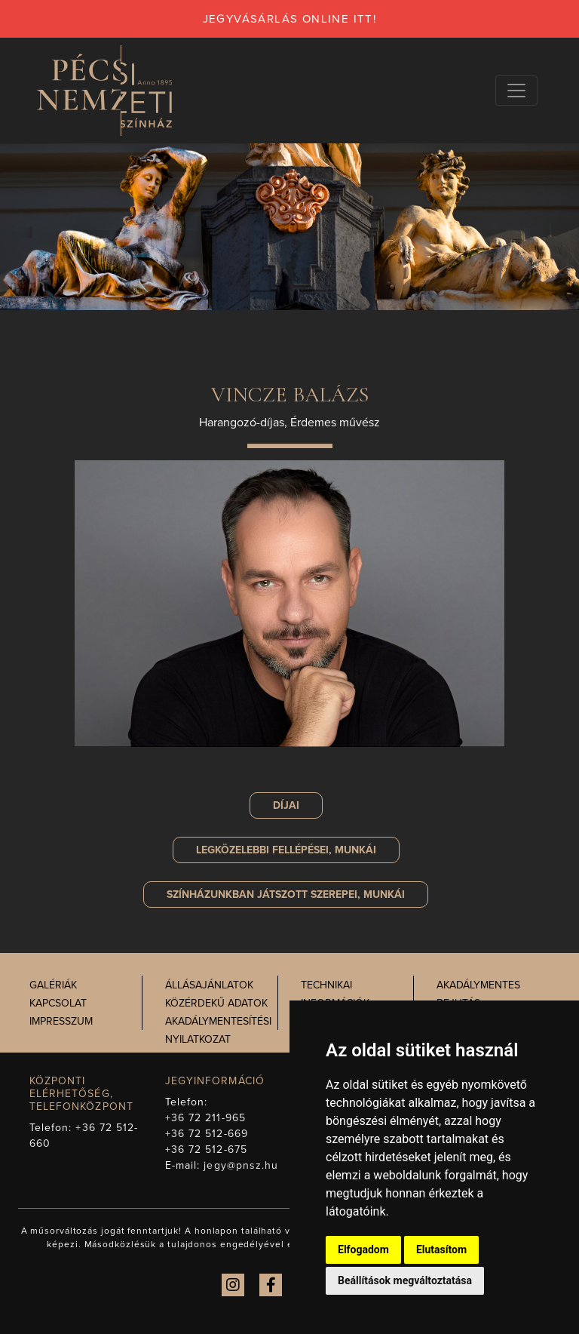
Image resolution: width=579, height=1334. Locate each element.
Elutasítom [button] (441, 1249)
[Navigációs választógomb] (516, 90)
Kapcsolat (58, 1003)
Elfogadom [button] (363, 1249)
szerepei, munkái (286, 894)
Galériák (53, 985)
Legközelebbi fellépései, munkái (286, 850)
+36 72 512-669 (206, 1133)
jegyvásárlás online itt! (290, 19)
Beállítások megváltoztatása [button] (405, 1280)
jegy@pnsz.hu (241, 1165)
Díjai (286, 805)
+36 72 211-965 (205, 1117)
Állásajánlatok (209, 985)
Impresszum (61, 1021)
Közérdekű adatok (216, 1003)
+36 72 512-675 (206, 1149)
